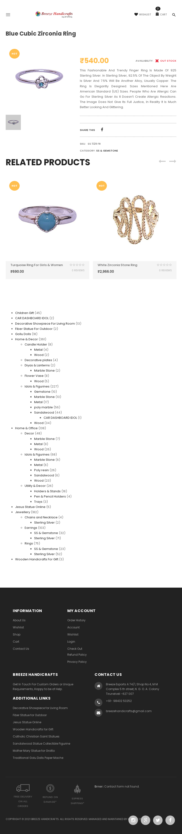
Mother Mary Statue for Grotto (34, 751)
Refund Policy (77, 655)
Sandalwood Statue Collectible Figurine (41, 744)
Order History (76, 620)
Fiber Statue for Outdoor (30, 715)
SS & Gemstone (107, 150)
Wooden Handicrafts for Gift (33, 729)
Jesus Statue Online (27, 722)
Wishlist (142, 14)
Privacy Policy (77, 662)
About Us (19, 620)
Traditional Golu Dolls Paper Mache (38, 758)
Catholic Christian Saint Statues (36, 736)
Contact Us (21, 649)
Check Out (74, 649)
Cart (161, 14)
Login (71, 642)
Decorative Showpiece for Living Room (40, 708)
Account (73, 627)
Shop (16, 634)
